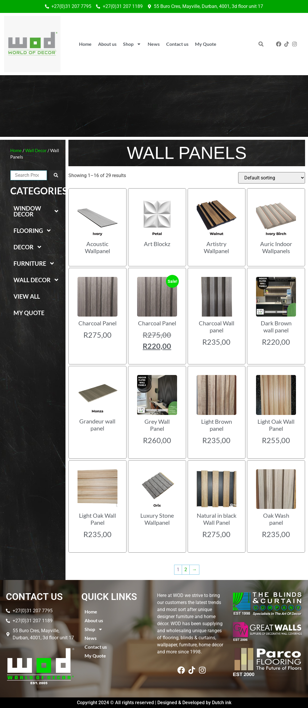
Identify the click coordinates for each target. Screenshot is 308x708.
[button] (261, 44)
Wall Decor (36, 150)
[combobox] (28, 175)
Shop (132, 44)
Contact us (177, 44)
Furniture (34, 263)
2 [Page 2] (185, 569)
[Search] (56, 175)
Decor (28, 247)
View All (27, 296)
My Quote (205, 44)
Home (85, 44)
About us (107, 44)
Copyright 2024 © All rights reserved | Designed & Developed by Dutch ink (154, 702)
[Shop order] (271, 178)
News (154, 44)
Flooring (33, 230)
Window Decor (36, 211)
